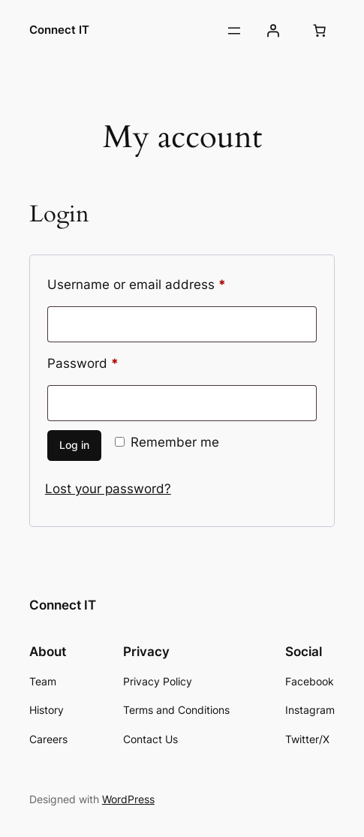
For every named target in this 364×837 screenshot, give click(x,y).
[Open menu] (234, 31)
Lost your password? (108, 488)
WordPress (128, 799)
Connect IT (59, 30)
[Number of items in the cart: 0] (319, 31)
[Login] (273, 31)
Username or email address (163, 282)
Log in (74, 444)
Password (109, 361)
